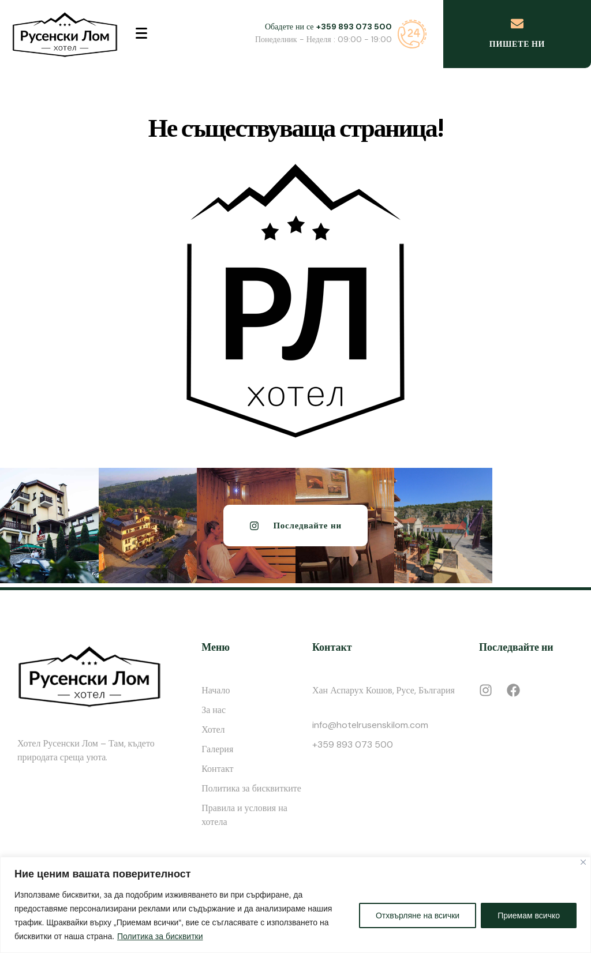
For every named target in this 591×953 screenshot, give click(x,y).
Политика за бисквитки (160, 936)
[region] (295, 905)
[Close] (583, 862)
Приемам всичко (529, 915)
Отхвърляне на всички (417, 915)
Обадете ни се (328, 26)
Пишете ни (517, 44)
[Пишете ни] (517, 23)
